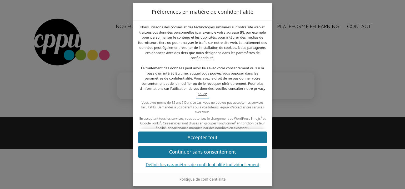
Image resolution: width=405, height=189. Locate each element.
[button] (202, 152)
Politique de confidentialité (202, 179)
